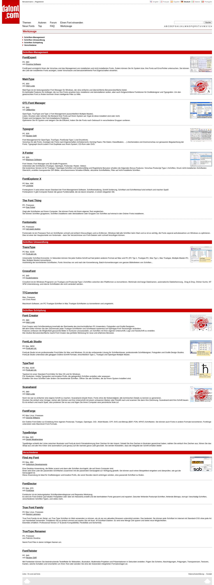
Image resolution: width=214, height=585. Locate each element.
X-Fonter (27, 152)
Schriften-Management (34, 37)
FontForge (28, 410)
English (154, 2)
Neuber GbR (31, 136)
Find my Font (30, 457)
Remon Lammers (33, 514)
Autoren (42, 22)
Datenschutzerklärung (196, 574)
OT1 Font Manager (33, 102)
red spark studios (33, 229)
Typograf (28, 129)
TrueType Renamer (34, 531)
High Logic (30, 86)
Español (175, 2)
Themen (26, 22)
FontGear (30, 490)
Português (206, 2)
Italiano (196, 2)
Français (164, 2)
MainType (28, 79)
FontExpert (29, 57)
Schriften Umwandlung (34, 40)
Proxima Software (33, 64)
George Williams (33, 418)
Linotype (29, 186)
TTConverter (30, 292)
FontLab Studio (32, 341)
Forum (53, 22)
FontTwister (29, 550)
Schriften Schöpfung (33, 42)
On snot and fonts (34, 574)
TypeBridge (29, 432)
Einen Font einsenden (71, 22)
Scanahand (29, 387)
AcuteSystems (32, 278)
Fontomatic (29, 222)
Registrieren (39, 2)
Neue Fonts (28, 26)
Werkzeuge (66, 26)
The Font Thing (31, 200)
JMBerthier (30, 110)
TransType (28, 247)
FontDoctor (29, 483)
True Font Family (32, 507)
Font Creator (30, 315)
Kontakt (209, 574)
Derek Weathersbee (34, 439)
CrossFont (29, 271)
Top (40, 26)
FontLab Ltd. (31, 254)
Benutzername (27, 2)
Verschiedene (30, 45)
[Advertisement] (75, 12)
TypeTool (28, 363)
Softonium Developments (36, 464)
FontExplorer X (31, 178)
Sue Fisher (30, 207)
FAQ (52, 26)
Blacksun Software (34, 160)
